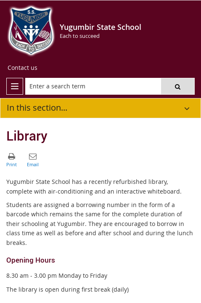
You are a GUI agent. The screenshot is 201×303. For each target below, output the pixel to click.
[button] (178, 86)
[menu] (14, 86)
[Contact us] (22, 67)
